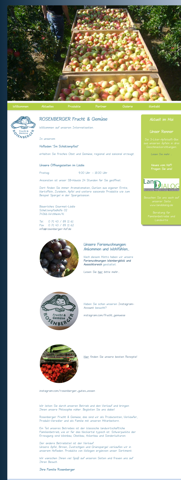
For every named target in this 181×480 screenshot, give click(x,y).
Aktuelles (47, 107)
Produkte (74, 107)
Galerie (128, 107)
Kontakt (154, 107)
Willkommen (20, 107)
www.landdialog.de (161, 205)
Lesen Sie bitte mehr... (102, 272)
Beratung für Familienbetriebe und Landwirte (161, 216)
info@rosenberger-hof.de (55, 229)
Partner (100, 107)
